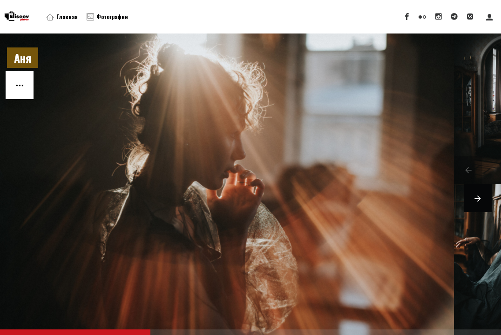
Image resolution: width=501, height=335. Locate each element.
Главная (62, 17)
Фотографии (107, 17)
